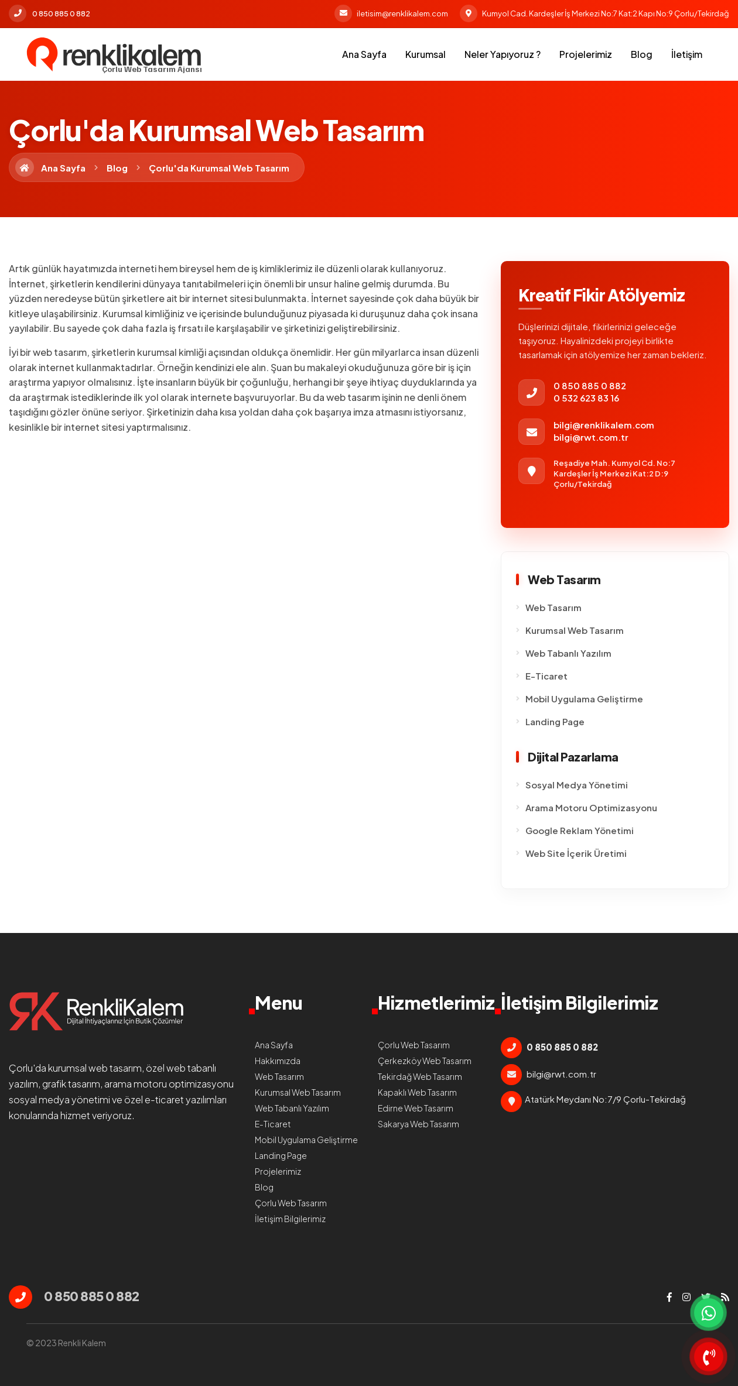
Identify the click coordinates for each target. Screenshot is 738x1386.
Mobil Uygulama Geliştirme (584, 698)
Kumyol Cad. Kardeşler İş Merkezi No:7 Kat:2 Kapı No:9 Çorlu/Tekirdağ (594, 13)
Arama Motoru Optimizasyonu (591, 807)
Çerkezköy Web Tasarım (425, 1060)
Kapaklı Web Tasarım (417, 1092)
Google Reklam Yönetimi (579, 830)
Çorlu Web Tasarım (291, 1203)
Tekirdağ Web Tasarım (420, 1076)
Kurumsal (425, 54)
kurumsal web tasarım (95, 1068)
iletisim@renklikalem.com (391, 13)
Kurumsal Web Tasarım (574, 630)
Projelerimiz (585, 54)
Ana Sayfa (364, 54)
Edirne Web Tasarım (415, 1108)
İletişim (686, 54)
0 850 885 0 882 (49, 13)
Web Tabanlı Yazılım (568, 652)
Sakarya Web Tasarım (418, 1124)
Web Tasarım (553, 607)
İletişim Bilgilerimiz (290, 1218)
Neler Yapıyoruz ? (502, 54)
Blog (641, 54)
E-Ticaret (546, 675)
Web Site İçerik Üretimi (576, 853)
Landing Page (555, 721)
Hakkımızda (277, 1060)
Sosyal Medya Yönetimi (576, 784)
